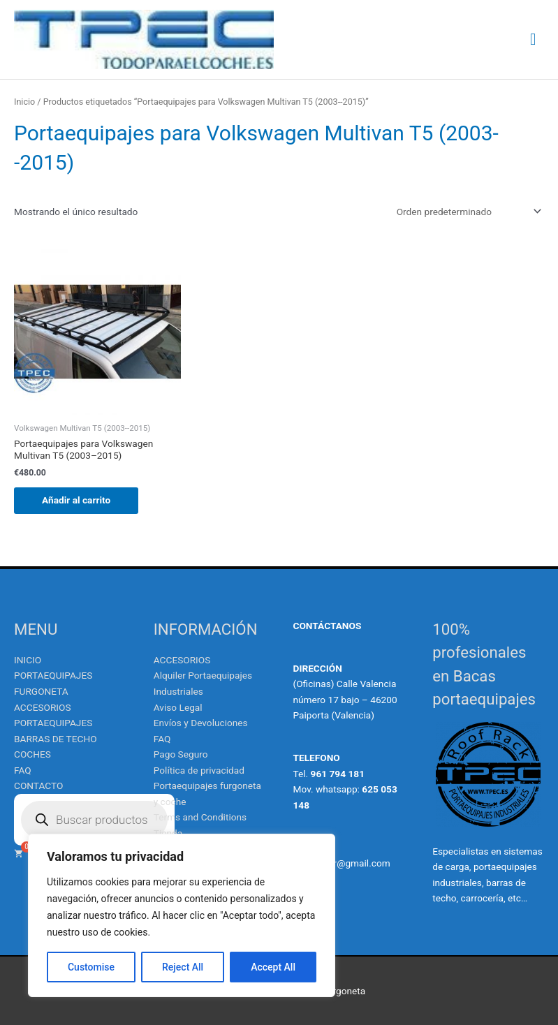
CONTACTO (38, 785)
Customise (91, 967)
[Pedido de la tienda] (466, 211)
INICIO (27, 659)
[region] (181, 915)
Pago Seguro (181, 754)
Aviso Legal (178, 707)
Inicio (24, 101)
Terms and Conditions (200, 817)
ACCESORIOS (182, 659)
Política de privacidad (199, 770)
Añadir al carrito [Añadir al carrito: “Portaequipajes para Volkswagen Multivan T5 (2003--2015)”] (76, 500)
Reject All (182, 967)
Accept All (273, 967)
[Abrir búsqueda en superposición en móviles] (94, 820)
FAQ (22, 770)
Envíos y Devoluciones (201, 722)
